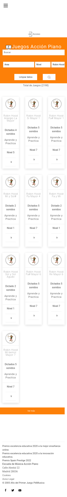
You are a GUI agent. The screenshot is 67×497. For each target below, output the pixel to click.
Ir (11, 162)
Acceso (33, 34)
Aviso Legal (8, 479)
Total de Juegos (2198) (36, 85)
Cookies (6, 475)
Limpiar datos (25, 77)
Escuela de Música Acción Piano (20, 463)
